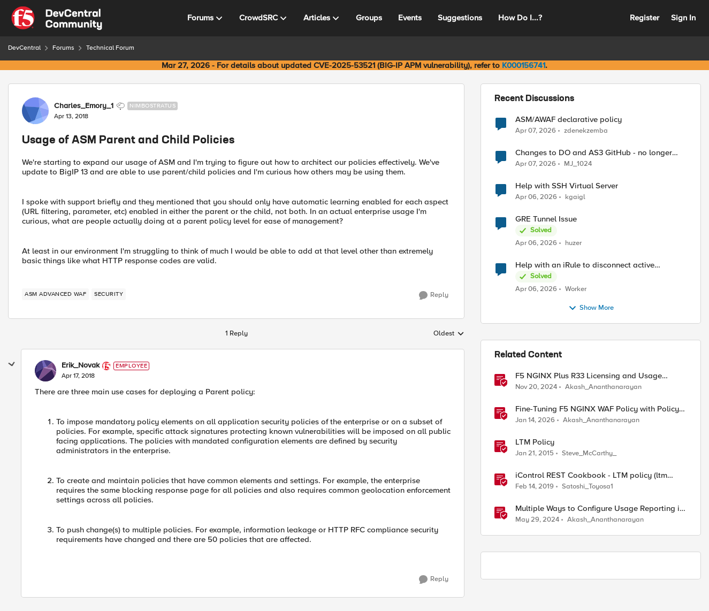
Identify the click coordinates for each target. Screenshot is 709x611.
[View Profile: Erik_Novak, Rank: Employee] (45, 370)
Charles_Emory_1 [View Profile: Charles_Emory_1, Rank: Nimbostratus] (83, 106)
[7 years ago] (534, 487)
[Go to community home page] (56, 18)
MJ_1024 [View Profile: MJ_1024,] (578, 164)
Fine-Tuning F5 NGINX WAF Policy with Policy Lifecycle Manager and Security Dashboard (597, 409)
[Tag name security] (109, 294)
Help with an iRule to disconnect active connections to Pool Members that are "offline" (598, 265)
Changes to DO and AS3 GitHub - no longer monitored (593, 152)
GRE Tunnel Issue (546, 219)
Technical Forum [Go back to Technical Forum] (110, 48)
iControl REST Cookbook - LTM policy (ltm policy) (591, 475)
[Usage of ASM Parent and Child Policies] (78, 376)
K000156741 (523, 65)
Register (644, 17)
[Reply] (434, 295)
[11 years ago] (534, 453)
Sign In (683, 17)
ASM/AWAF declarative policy (568, 119)
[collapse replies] (11, 364)
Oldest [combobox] (448, 334)
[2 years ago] (537, 520)
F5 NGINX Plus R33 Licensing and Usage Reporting (588, 375)
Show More (591, 308)
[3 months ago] (535, 130)
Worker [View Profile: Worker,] (575, 289)
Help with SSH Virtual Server (566, 185)
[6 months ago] (535, 420)
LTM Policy (534, 442)
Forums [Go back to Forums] (63, 48)
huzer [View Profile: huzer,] (573, 243)
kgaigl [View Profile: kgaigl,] (575, 197)
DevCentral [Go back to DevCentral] (24, 48)
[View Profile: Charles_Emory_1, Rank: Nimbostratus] (35, 110)
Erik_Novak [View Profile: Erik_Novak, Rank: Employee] (81, 365)
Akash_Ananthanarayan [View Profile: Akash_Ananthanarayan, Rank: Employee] (603, 387)
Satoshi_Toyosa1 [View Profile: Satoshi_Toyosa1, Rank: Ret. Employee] (587, 487)
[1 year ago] (536, 387)
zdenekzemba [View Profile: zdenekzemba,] (586, 130)
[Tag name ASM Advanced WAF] (55, 294)
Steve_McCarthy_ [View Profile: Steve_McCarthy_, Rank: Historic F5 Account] (589, 453)
